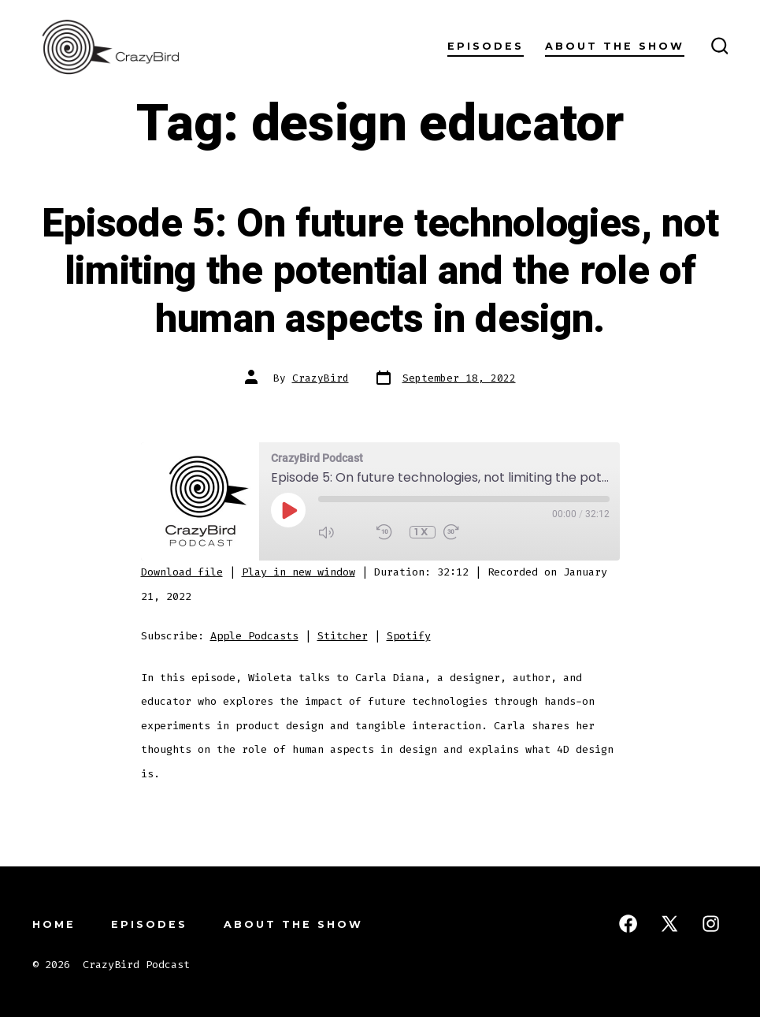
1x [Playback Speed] (422, 532)
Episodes (485, 46)
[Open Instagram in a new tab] (711, 924)
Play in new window (298, 572)
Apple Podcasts (254, 636)
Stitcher (342, 636)
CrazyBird (320, 378)
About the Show (614, 46)
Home (54, 924)
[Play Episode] (288, 510)
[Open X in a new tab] (669, 924)
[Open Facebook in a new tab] (628, 924)
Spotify (409, 636)
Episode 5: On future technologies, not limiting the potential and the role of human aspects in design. (380, 271)
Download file (182, 572)
